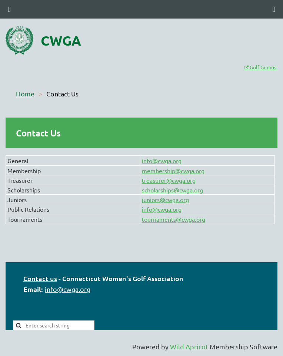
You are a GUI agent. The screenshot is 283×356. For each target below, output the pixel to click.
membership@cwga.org (173, 170)
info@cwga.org (162, 160)
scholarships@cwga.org (172, 190)
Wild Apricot (189, 346)
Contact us (40, 278)
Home (25, 94)
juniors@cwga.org (165, 199)
